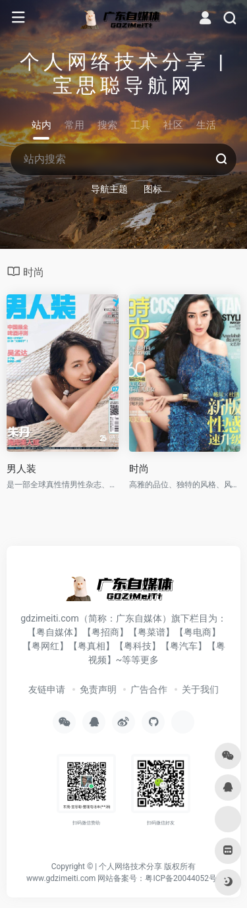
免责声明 (98, 689)
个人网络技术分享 (130, 866)
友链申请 (46, 689)
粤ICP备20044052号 (181, 878)
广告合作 (148, 689)
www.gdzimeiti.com (61, 878)
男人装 (21, 469)
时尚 (139, 469)
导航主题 (109, 189)
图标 (153, 189)
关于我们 (200, 689)
